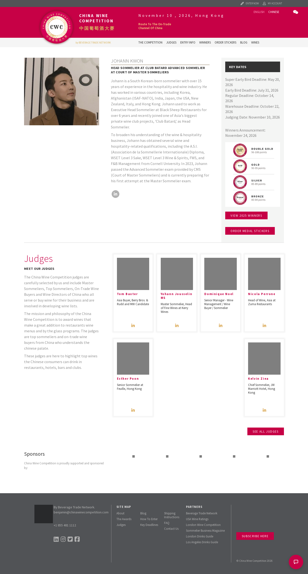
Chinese (273, 12)
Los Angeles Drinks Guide (202, 542)
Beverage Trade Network (201, 513)
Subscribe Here (255, 536)
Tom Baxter (127, 294)
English (259, 12)
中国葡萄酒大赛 (97, 28)
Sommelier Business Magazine (205, 530)
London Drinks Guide (199, 536)
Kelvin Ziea (258, 378)
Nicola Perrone (261, 294)
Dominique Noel (218, 294)
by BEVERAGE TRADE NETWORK (93, 42)
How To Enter (149, 519)
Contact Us (171, 528)
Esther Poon (128, 378)
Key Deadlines (149, 525)
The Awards (123, 519)
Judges (171, 42)
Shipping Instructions (171, 515)
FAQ (166, 523)
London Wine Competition (203, 525)
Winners (205, 42)
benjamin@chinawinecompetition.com (81, 512)
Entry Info (187, 42)
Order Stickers (225, 42)
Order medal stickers (250, 231)
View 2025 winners (246, 215)
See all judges (265, 431)
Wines (255, 42)
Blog (243, 42)
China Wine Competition (96, 18)
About (120, 513)
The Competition (150, 42)
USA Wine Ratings (197, 519)
